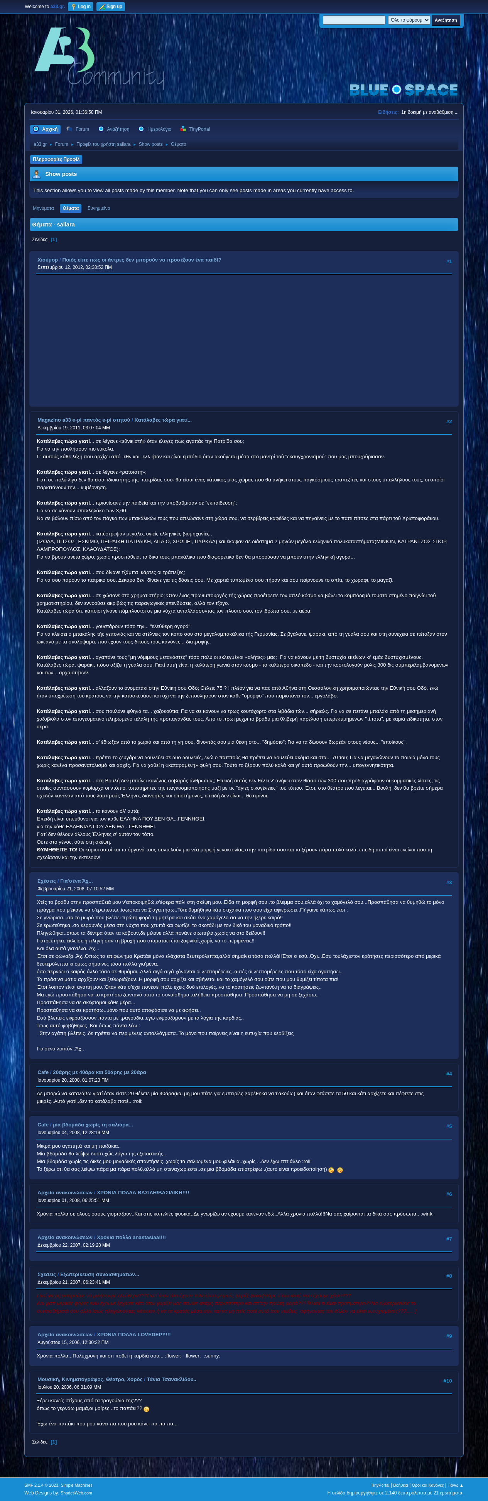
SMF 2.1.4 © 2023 (41, 1485)
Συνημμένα (99, 208)
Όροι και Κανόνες (428, 1485)
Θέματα (70, 208)
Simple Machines (77, 1485)
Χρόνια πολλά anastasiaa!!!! (131, 1237)
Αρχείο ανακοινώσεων (65, 1192)
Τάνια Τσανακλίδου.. (171, 1379)
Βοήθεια (400, 1485)
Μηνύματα (43, 208)
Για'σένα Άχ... (76, 881)
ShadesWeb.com (76, 1493)
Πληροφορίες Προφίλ (56, 159)
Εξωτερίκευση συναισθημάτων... (99, 1274)
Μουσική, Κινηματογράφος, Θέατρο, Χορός (89, 1379)
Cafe (43, 1072)
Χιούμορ (47, 260)
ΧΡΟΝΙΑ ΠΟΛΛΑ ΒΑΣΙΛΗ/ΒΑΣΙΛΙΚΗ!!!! (143, 1192)
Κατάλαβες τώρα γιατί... (163, 420)
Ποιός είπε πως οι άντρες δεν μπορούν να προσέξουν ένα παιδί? (141, 260)
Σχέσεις (46, 881)
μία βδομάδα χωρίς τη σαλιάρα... (93, 1125)
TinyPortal (380, 1485)
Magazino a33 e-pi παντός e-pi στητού (83, 420)
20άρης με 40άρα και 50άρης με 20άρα (99, 1072)
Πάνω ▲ (455, 1485)
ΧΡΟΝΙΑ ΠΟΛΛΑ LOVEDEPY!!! (134, 1334)
